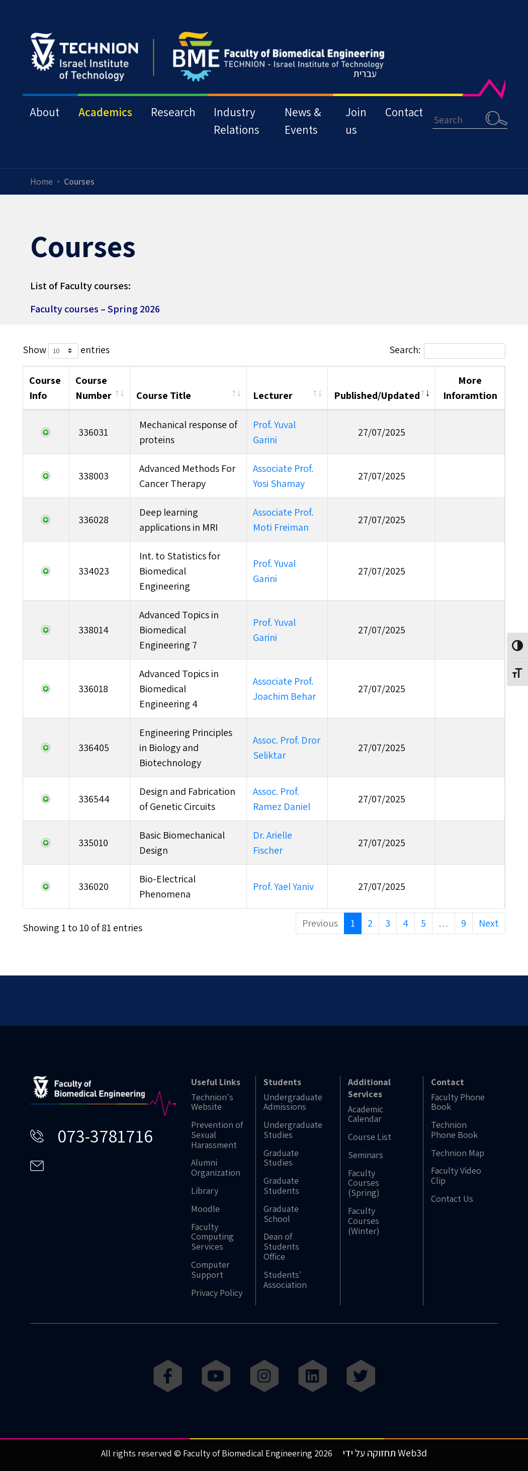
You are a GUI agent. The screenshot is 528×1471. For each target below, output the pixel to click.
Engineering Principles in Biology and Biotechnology (185, 747)
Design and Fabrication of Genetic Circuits (187, 799)
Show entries (66, 351)
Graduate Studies (281, 1158)
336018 (93, 688)
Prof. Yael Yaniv (283, 886)
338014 (93, 629)
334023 (93, 571)
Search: (447, 351)
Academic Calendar (365, 1114)
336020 (93, 886)
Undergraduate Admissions (292, 1102)
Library (204, 1191)
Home (41, 181)
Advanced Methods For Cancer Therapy (187, 476)
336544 (94, 798)
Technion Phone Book (454, 1130)
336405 (93, 747)
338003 (93, 475)
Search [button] (506, 123)
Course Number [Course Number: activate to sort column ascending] (93, 388)
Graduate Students (281, 1186)
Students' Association (285, 1280)
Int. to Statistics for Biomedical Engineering (179, 571)
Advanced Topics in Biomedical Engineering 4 (179, 688)
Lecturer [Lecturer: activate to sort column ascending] (273, 395)
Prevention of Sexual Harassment (217, 1135)
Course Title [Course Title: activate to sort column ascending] (163, 395)
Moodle (205, 1209)
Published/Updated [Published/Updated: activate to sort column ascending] (377, 395)
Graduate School (281, 1214)
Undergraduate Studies (292, 1130)
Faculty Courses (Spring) (364, 1183)
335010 (93, 842)
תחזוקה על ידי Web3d (384, 1452)
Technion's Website (212, 1102)
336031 (93, 432)
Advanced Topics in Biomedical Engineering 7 (179, 629)
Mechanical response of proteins (188, 432)
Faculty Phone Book (458, 1102)
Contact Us (452, 1199)
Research (176, 117)
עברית (374, 78)
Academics (107, 117)
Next (489, 923)
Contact (412, 117)
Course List (369, 1137)
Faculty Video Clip (456, 1176)
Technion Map (457, 1153)
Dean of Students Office (281, 1246)
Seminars (365, 1155)
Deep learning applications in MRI (178, 520)
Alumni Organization (215, 1168)
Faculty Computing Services (212, 1237)
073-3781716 (105, 1136)
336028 (93, 519)
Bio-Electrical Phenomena (167, 886)
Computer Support (210, 1270)
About (45, 117)
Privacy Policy (216, 1293)
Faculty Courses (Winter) (364, 1221)
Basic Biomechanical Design (182, 843)
